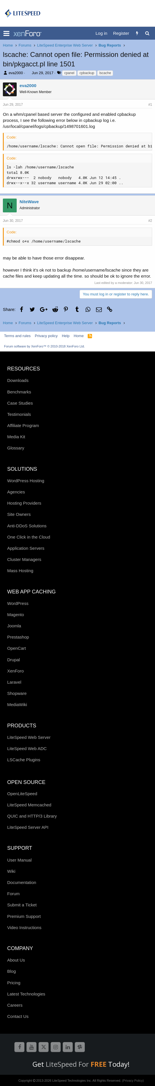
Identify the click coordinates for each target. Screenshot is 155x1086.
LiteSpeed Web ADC (27, 748)
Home (79, 336)
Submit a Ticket (22, 904)
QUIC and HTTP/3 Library (32, 816)
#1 (150, 105)
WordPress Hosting (25, 480)
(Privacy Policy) (133, 1080)
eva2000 (16, 73)
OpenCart (16, 648)
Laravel (14, 682)
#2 (150, 221)
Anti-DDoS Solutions (27, 525)
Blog (11, 971)
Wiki (11, 871)
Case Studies (20, 403)
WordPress (17, 603)
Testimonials (19, 414)
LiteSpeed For (77, 1064)
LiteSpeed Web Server (29, 737)
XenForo (15, 670)
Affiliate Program (23, 425)
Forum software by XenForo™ (44, 346)
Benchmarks (19, 391)
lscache (105, 73)
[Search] (147, 33)
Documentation (21, 882)
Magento (15, 614)
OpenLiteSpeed (22, 793)
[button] (6, 33)
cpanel (69, 73)
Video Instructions (24, 927)
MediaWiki (17, 704)
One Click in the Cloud (28, 537)
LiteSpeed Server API (27, 827)
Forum (13, 893)
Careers (14, 1005)
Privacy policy (46, 336)
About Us (16, 960)
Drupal (13, 659)
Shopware (17, 693)
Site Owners (19, 514)
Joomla (14, 625)
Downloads (17, 380)
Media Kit (16, 436)
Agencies (16, 491)
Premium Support (24, 916)
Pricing (13, 982)
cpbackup (86, 73)
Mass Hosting (20, 570)
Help (66, 336)
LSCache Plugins (23, 759)
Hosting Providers (24, 503)
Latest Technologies (26, 993)
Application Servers (25, 548)
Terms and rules (17, 336)
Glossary (15, 447)
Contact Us (17, 1016)
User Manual (19, 860)
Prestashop (18, 637)
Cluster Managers (24, 559)
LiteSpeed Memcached (29, 804)
